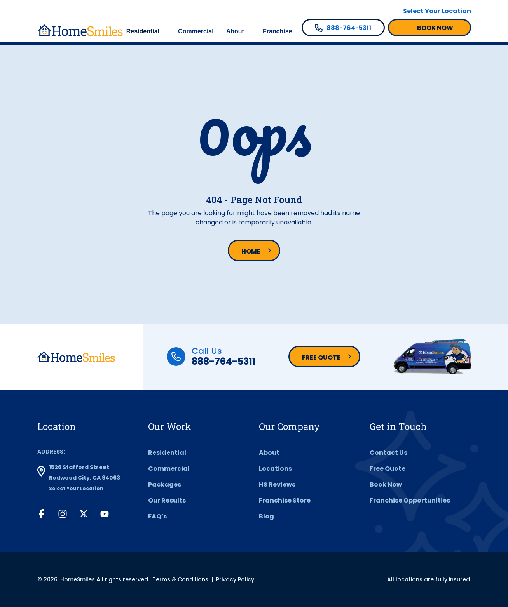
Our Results (167, 500)
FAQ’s (157, 516)
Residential (142, 31)
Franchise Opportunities (410, 500)
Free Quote (321, 357)
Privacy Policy (235, 579)
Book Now (386, 484)
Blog (266, 516)
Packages (164, 484)
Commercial (196, 31)
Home (250, 251)
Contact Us (388, 452)
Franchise (277, 31)
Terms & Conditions (180, 579)
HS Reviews (277, 484)
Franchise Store (285, 500)
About (235, 31)
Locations (275, 468)
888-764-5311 (224, 361)
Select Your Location (437, 11)
